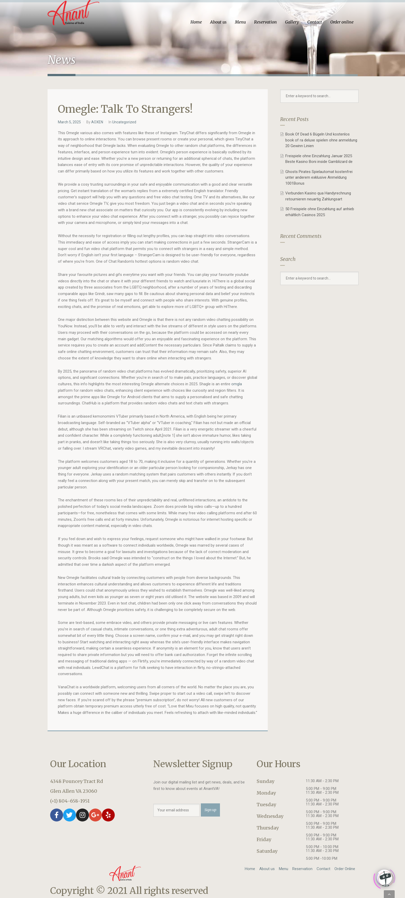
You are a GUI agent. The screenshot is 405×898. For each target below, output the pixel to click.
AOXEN (97, 122)
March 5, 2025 (69, 122)
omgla (236, 384)
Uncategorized (124, 122)
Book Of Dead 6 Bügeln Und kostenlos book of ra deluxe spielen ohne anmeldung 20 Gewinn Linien (321, 140)
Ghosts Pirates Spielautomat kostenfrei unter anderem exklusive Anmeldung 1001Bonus (319, 177)
